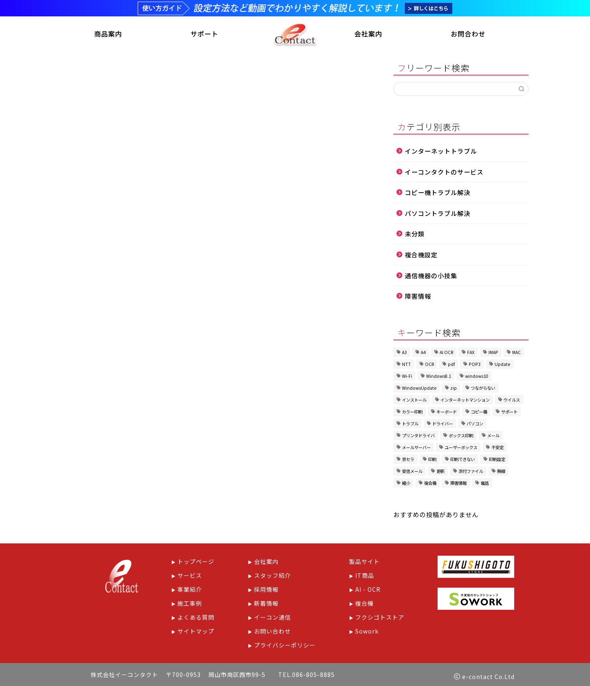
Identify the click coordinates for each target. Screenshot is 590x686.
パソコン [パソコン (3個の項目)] (475, 425)
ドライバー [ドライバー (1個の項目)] (442, 425)
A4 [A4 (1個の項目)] (423, 354)
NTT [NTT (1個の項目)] (406, 366)
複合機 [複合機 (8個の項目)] (430, 485)
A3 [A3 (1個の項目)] (404, 354)
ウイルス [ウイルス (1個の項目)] (512, 401)
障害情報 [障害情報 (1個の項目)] (458, 485)
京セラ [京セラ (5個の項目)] (408, 461)
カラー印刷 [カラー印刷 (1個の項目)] (412, 413)
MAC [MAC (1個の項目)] (516, 354)
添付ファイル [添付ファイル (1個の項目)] (470, 473)
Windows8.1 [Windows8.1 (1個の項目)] (438, 378)
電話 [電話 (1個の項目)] (485, 485)
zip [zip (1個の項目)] (453, 389)
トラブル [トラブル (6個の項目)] (410, 425)
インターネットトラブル (441, 152)
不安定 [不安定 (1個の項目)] (497, 449)
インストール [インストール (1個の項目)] (414, 401)
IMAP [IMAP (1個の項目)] (493, 354)
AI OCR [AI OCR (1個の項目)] (446, 354)
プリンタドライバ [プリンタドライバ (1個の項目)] (418, 437)
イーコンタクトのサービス (444, 172)
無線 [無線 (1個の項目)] (501, 473)
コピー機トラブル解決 (437, 193)
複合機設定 (421, 256)
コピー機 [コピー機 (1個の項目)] (479, 413)
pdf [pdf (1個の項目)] (451, 366)
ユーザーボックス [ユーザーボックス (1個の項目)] (461, 449)
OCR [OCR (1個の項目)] (429, 366)
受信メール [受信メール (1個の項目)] (412, 473)
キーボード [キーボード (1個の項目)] (446, 413)
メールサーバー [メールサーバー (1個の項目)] (416, 449)
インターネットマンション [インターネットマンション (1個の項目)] (465, 401)
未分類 (414, 235)
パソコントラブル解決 (437, 214)
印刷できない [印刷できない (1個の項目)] (462, 461)
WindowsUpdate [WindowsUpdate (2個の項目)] (419, 389)
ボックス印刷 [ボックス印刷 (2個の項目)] (461, 437)
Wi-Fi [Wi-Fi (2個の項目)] (407, 378)
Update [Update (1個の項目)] (502, 366)
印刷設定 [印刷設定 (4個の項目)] (497, 461)
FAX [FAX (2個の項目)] (470, 354)
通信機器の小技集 (431, 276)
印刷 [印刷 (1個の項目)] (432, 461)
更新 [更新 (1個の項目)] (440, 473)
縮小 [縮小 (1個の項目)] (406, 485)
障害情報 (418, 297)
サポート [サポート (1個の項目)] (509, 413)
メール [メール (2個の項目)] (493, 437)
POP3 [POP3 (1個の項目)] (475, 366)
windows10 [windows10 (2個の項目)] (476, 378)
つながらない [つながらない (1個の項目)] (483, 389)
